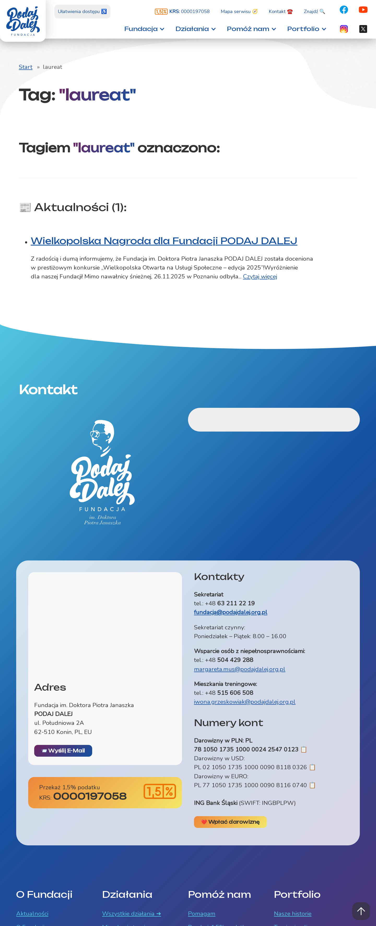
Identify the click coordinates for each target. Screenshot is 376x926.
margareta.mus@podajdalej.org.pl (239, 669)
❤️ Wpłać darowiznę (230, 822)
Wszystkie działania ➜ (131, 914)
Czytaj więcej (260, 276)
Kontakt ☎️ (281, 11)
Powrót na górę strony (361, 911)
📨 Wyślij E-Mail (63, 751)
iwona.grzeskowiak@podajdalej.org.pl (245, 702)
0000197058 (189, 11)
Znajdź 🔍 (314, 11)
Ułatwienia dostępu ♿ (82, 11)
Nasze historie (293, 914)
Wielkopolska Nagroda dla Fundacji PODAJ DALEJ (164, 240)
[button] (143, 28)
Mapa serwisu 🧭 (239, 11)
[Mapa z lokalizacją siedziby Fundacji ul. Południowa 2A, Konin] (105, 623)
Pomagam (201, 914)
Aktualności (32, 914)
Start (25, 67)
